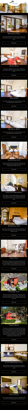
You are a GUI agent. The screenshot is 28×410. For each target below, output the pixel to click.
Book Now (14, 43)
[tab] (9, 31)
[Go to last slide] (1, 24)
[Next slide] (27, 24)
